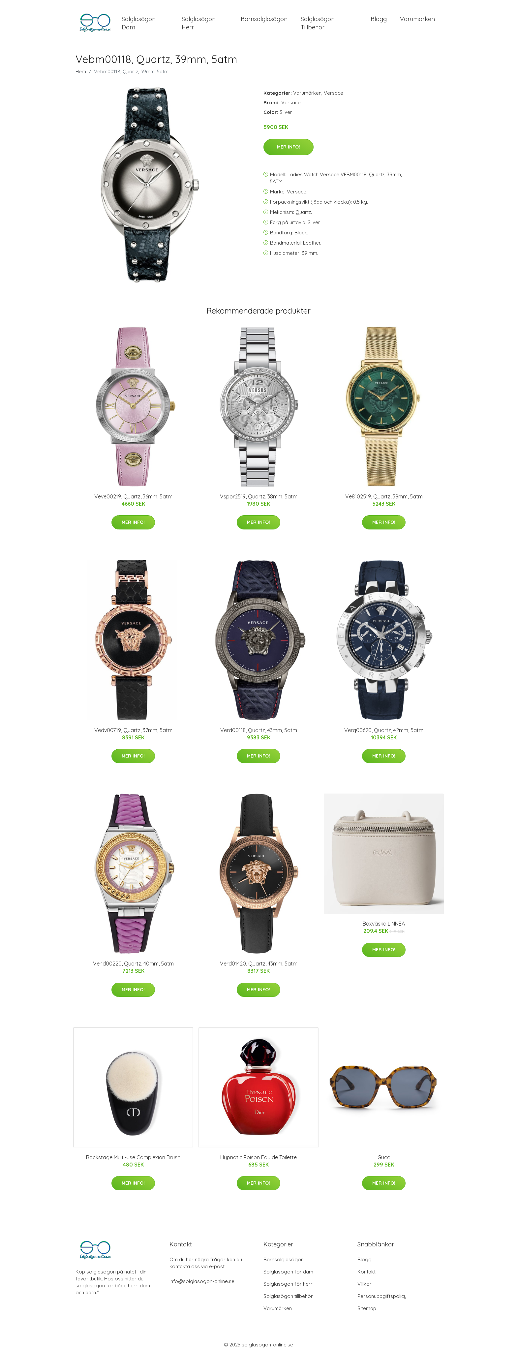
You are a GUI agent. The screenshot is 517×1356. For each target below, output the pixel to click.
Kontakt (366, 1272)
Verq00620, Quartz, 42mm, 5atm (383, 730)
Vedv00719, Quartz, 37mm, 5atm (133, 730)
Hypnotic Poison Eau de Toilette (258, 1157)
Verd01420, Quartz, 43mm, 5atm (258, 963)
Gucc (384, 1157)
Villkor (364, 1284)
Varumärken (417, 19)
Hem (81, 71)
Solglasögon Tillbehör (318, 23)
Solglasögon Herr (199, 23)
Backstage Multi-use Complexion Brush (133, 1157)
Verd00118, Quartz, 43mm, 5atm (258, 730)
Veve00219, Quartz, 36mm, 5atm (133, 496)
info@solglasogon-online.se (201, 1281)
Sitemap (366, 1308)
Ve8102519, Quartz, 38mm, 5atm (384, 496)
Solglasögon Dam (139, 23)
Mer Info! (288, 147)
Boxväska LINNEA (384, 923)
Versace (333, 93)
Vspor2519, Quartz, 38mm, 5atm (258, 496)
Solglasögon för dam (288, 1272)
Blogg (379, 19)
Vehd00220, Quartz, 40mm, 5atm (133, 963)
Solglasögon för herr (288, 1284)
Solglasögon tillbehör (288, 1296)
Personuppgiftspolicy (382, 1296)
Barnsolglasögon (264, 19)
